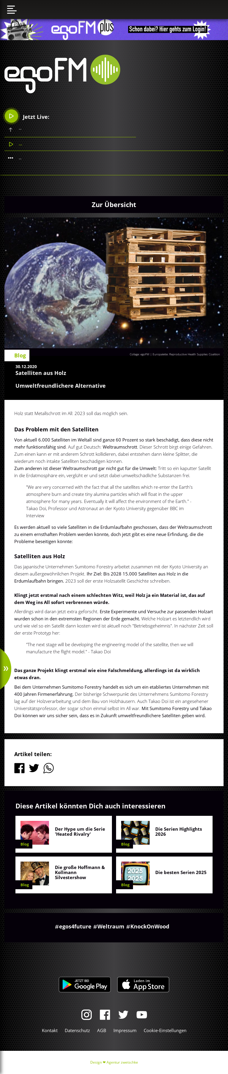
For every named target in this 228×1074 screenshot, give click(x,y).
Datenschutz (77, 1030)
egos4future (75, 926)
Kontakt (50, 1030)
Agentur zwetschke (122, 1062)
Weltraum (110, 926)
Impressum (125, 1030)
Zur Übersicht (114, 204)
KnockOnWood (149, 926)
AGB (101, 1030)
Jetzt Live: (27, 116)
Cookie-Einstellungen (165, 1030)
